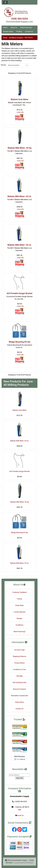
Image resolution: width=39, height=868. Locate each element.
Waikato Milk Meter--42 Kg (19, 148)
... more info (19, 112)
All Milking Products (16, 38)
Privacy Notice (19, 663)
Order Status (19, 702)
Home (5, 27)
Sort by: (3, 65)
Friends (19, 599)
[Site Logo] (19, 12)
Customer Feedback (19, 592)
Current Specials (19, 612)
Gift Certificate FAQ (19, 682)
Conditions (19, 625)
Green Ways (19, 605)
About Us (14, 27)
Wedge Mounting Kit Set (19, 342)
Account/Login (19, 650)
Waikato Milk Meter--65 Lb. (19, 196)
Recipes (19, 618)
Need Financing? (26, 27)
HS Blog (19, 31)
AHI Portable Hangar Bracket (19, 293)
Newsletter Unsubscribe (19, 696)
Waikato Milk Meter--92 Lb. (19, 245)
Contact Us (29, 31)
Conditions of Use (19, 669)
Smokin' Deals (8, 31)
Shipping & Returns (19, 656)
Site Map (19, 676)
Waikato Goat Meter (19, 99)
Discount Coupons (19, 689)
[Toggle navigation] (5, 2)
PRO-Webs (29, 863)
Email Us (19, 815)
